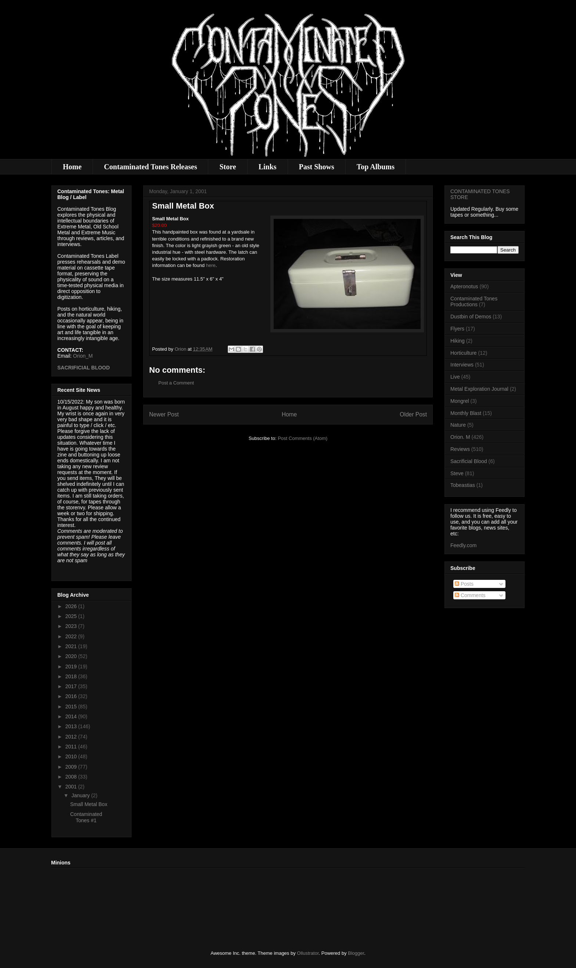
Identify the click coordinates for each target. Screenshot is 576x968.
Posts (464, 584)
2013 (71, 726)
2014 (71, 716)
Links (268, 167)
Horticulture (463, 353)
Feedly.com (463, 545)
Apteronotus (464, 286)
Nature (458, 425)
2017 (71, 686)
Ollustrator (307, 953)
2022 (71, 636)
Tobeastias (462, 485)
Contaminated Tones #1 (86, 817)
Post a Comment (176, 383)
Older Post (413, 414)
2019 (71, 666)
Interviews (462, 365)
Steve (457, 473)
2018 (71, 676)
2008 (71, 777)
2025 (71, 616)
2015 (71, 706)
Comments (470, 595)
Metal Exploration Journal (479, 389)
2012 (71, 737)
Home (72, 167)
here (211, 265)
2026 (71, 606)
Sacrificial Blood (468, 461)
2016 (71, 696)
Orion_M (83, 356)
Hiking (457, 341)
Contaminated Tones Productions (473, 302)
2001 (71, 787)
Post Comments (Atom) (302, 438)
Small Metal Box (88, 804)
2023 (71, 626)
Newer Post (164, 414)
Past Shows (316, 167)
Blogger (356, 953)
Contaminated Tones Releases (150, 167)
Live (455, 377)
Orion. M (460, 437)
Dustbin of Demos (470, 316)
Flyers (457, 329)
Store (227, 167)
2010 (71, 756)
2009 (71, 767)
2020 (71, 656)
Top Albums (376, 167)
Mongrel (459, 401)
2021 (71, 646)
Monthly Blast (465, 413)
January (81, 795)
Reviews (460, 449)
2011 (71, 747)
